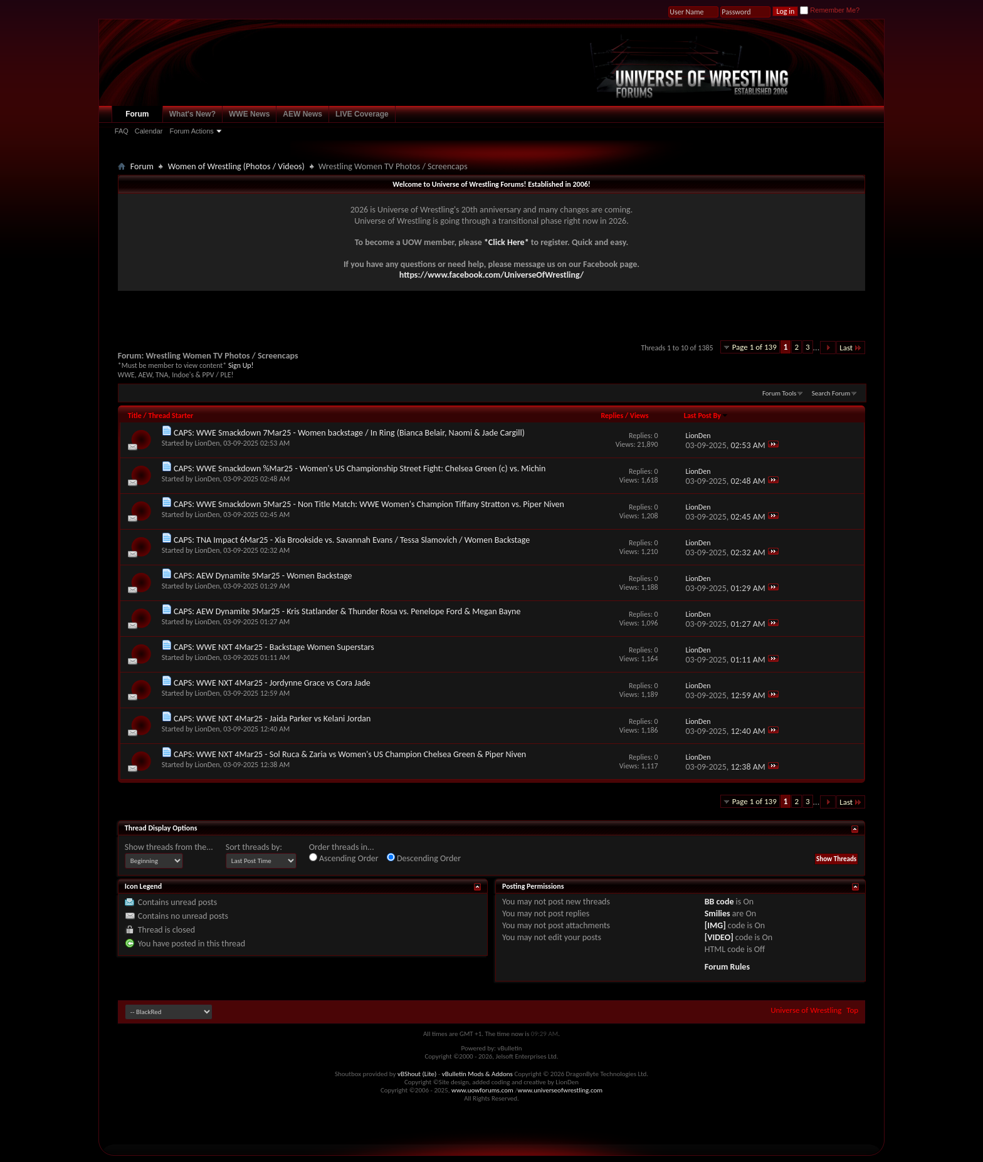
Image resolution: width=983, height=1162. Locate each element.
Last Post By (706, 415)
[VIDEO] (719, 937)
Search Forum (831, 393)
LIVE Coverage (362, 114)
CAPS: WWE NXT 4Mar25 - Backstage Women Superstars (274, 647)
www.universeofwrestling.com (560, 1090)
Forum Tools (779, 393)
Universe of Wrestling (805, 1010)
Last (850, 347)
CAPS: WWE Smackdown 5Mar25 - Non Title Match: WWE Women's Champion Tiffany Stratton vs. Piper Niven (369, 504)
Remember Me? (829, 10)
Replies (612, 415)
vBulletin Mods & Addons (477, 1074)
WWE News (249, 114)
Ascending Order (344, 858)
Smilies (717, 913)
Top (852, 1010)
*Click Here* (506, 242)
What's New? (192, 114)
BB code (719, 901)
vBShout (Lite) (416, 1074)
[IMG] (715, 925)
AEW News (302, 114)
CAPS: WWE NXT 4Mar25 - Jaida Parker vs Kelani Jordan (272, 718)
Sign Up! (240, 365)
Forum (137, 114)
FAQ (122, 131)
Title (135, 415)
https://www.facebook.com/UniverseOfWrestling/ (491, 275)
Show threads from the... (169, 847)
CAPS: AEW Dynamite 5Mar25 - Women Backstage (263, 575)
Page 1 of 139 (754, 347)
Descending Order (424, 858)
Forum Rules (727, 966)
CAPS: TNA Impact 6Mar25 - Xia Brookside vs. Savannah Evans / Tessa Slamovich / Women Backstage (352, 540)
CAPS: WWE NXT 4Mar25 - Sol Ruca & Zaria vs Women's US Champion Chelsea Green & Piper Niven (350, 754)
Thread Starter (170, 415)
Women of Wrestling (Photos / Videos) (236, 166)
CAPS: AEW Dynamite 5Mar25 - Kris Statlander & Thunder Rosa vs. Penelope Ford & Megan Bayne (347, 611)
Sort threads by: (254, 847)
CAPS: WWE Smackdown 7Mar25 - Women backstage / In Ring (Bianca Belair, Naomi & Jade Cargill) (349, 432)
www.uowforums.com (482, 1090)
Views (639, 415)
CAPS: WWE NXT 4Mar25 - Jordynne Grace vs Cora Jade (272, 683)
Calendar (149, 131)
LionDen (206, 443)
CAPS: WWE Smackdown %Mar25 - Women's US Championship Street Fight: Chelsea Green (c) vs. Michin (359, 468)
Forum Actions (191, 131)
